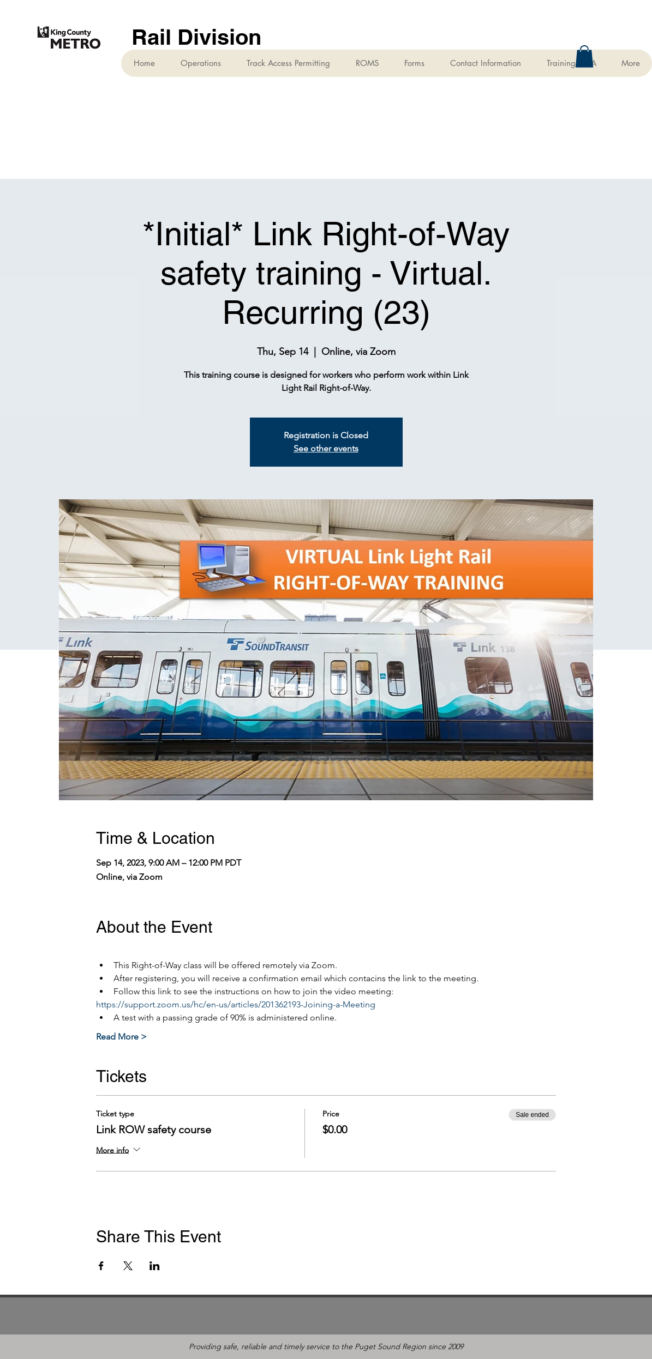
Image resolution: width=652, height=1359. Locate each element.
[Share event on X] (128, 1265)
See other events (326, 448)
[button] (584, 56)
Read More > (121, 1036)
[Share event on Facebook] (101, 1265)
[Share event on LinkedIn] (154, 1265)
